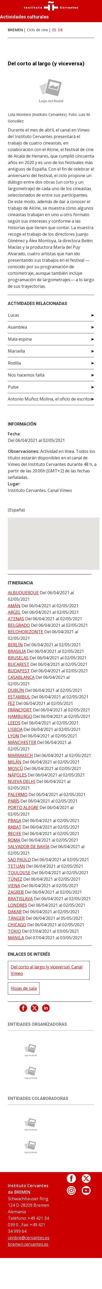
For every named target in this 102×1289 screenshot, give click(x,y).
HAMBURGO (20, 716)
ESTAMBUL (19, 697)
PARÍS (13, 801)
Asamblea (17, 327)
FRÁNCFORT (20, 710)
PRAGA (14, 820)
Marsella (16, 351)
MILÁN (14, 762)
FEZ (11, 703)
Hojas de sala (24, 988)
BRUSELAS (18, 658)
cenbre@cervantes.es (28, 1238)
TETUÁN (16, 866)
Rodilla (14, 363)
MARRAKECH (20, 755)
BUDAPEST (19, 671)
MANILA (16, 938)
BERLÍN (15, 645)
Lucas (13, 315)
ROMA (14, 840)
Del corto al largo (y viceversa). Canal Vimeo (46, 970)
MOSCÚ (15, 768)
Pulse (13, 387)
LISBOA (15, 729)
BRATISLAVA (20, 899)
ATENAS (16, 619)
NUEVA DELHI (21, 781)
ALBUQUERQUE (23, 593)
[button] (53, 539)
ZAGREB (16, 892)
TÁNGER (16, 918)
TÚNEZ (15, 879)
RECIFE (14, 833)
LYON (13, 736)
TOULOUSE (19, 872)
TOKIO (14, 931)
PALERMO (17, 794)
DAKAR (14, 912)
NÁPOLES (17, 775)
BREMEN (15, 29)
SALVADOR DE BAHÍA (28, 846)
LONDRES (17, 905)
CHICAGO (17, 925)
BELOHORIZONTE (25, 632)
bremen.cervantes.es (28, 1244)
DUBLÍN (16, 690)
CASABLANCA (21, 677)
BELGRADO (19, 625)
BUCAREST (18, 664)
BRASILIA (17, 651)
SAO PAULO (19, 859)
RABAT (14, 827)
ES (54, 29)
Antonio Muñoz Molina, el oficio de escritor (50, 399)
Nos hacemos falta (26, 375)
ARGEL (14, 612)
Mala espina (20, 339)
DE (60, 29)
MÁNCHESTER (22, 742)
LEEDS (14, 723)
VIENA (14, 885)
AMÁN (14, 606)
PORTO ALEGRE (23, 807)
